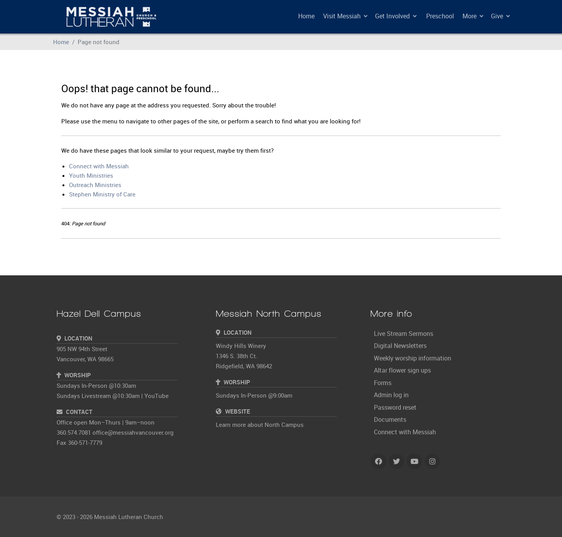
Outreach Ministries (95, 185)
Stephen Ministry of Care (102, 194)
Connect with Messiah (99, 166)
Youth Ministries (91, 175)
